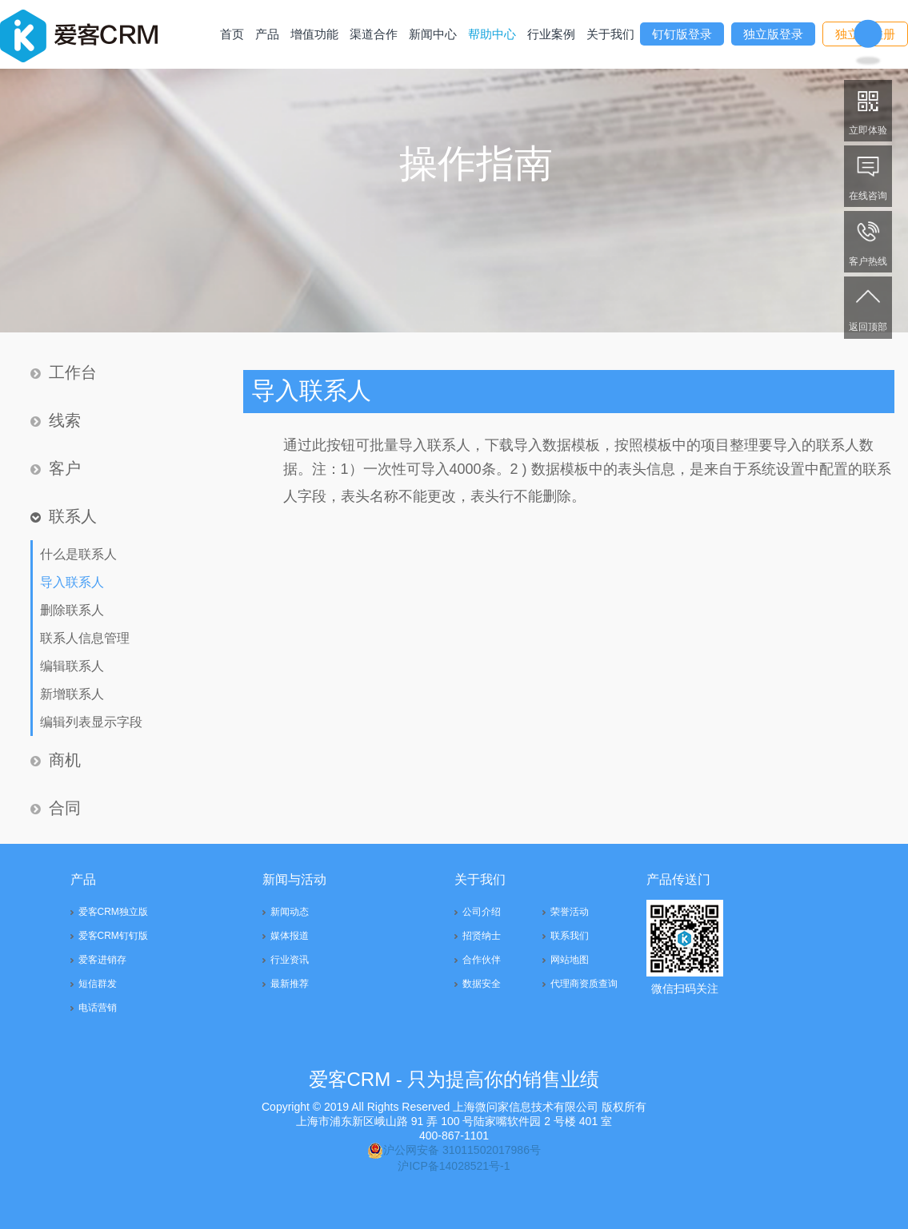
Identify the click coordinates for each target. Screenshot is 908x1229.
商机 (55, 760)
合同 (55, 808)
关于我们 (610, 34)
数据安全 (481, 983)
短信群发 (97, 983)
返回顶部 (868, 306)
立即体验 (868, 110)
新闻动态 (289, 911)
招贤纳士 (481, 935)
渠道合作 (374, 34)
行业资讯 (289, 959)
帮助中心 (492, 34)
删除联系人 (72, 610)
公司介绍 (481, 911)
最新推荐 (289, 983)
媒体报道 (289, 935)
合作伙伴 (481, 959)
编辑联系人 (72, 666)
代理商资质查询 (584, 983)
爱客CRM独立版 (113, 911)
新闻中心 (433, 34)
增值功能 (314, 34)
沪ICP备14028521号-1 (454, 1165)
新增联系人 (72, 694)
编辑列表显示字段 (91, 722)
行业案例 (551, 34)
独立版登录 (773, 34)
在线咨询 (868, 175)
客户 (55, 468)
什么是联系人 (78, 554)
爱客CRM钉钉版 (113, 935)
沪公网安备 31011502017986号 (454, 1149)
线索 (55, 420)
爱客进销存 (102, 959)
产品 (267, 34)
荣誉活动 (569, 911)
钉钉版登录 (682, 34)
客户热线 (868, 241)
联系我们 (569, 935)
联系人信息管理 (85, 638)
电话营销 (97, 1007)
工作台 (63, 372)
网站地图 (569, 959)
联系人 (63, 516)
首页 (232, 34)
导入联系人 (72, 582)
